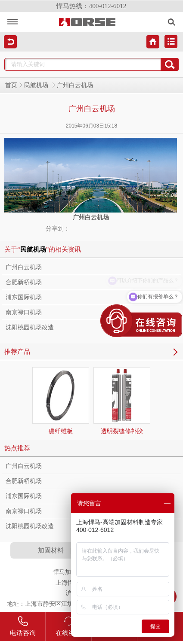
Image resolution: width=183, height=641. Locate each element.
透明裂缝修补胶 (121, 400)
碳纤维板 (60, 400)
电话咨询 (23, 626)
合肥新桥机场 (24, 282)
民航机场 (37, 85)
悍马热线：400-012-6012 (91, 5)
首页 (11, 85)
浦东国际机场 (24, 297)
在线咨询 (68, 626)
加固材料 (51, 550)
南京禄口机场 (24, 312)
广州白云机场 (24, 267)
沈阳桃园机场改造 (30, 327)
